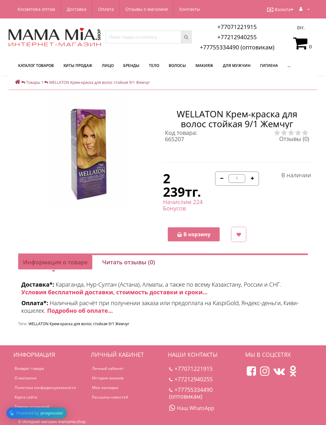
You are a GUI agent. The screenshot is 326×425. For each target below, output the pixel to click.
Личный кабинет (108, 368)
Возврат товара (29, 368)
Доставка (76, 9)
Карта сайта (26, 397)
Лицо (108, 65)
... (288, 65)
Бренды (131, 65)
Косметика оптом (36, 9)
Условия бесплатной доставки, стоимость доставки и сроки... (114, 292)
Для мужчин (237, 65)
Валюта (280, 9)
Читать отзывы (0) (128, 262)
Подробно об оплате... (80, 310)
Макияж (204, 65)
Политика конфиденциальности (45, 387)
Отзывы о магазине (146, 9)
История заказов (108, 378)
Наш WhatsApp (191, 408)
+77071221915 (237, 27)
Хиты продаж (77, 65)
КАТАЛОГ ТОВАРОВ (36, 65)
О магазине (26, 378)
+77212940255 (237, 37)
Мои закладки (105, 387)
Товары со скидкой (32, 406)
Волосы (177, 65)
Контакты (189, 9)
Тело (154, 65)
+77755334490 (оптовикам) (237, 47)
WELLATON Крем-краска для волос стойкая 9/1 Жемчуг (78, 323)
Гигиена (269, 65)
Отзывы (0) (294, 139)
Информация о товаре (55, 262)
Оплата (106, 9)
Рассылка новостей (110, 397)
